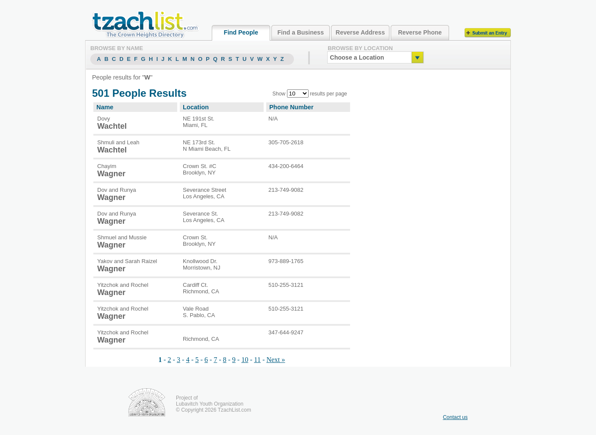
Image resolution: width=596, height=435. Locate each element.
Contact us (455, 417)
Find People (241, 32)
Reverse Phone (420, 32)
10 (244, 359)
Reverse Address (360, 32)
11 (257, 359)
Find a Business (300, 32)
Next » (275, 359)
